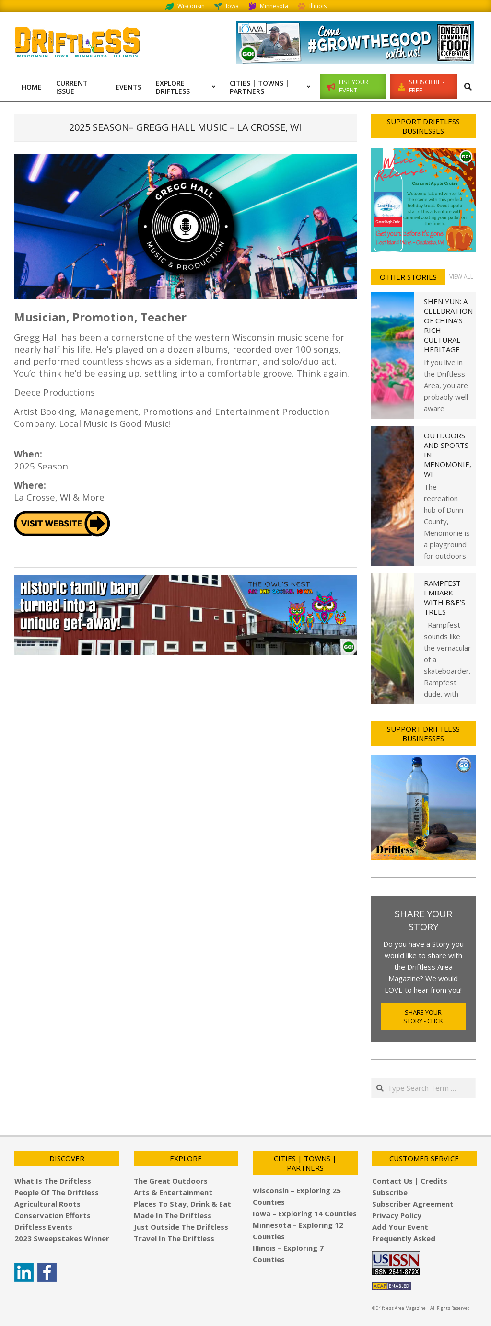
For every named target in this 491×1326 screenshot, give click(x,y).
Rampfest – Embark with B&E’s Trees (445, 597)
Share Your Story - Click (423, 1016)
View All (461, 277)
